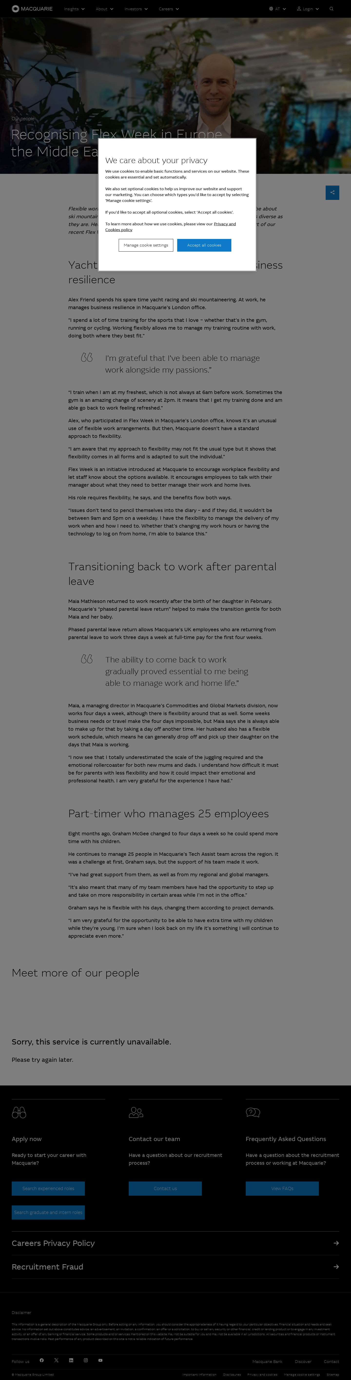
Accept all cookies (204, 245)
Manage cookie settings (146, 245)
